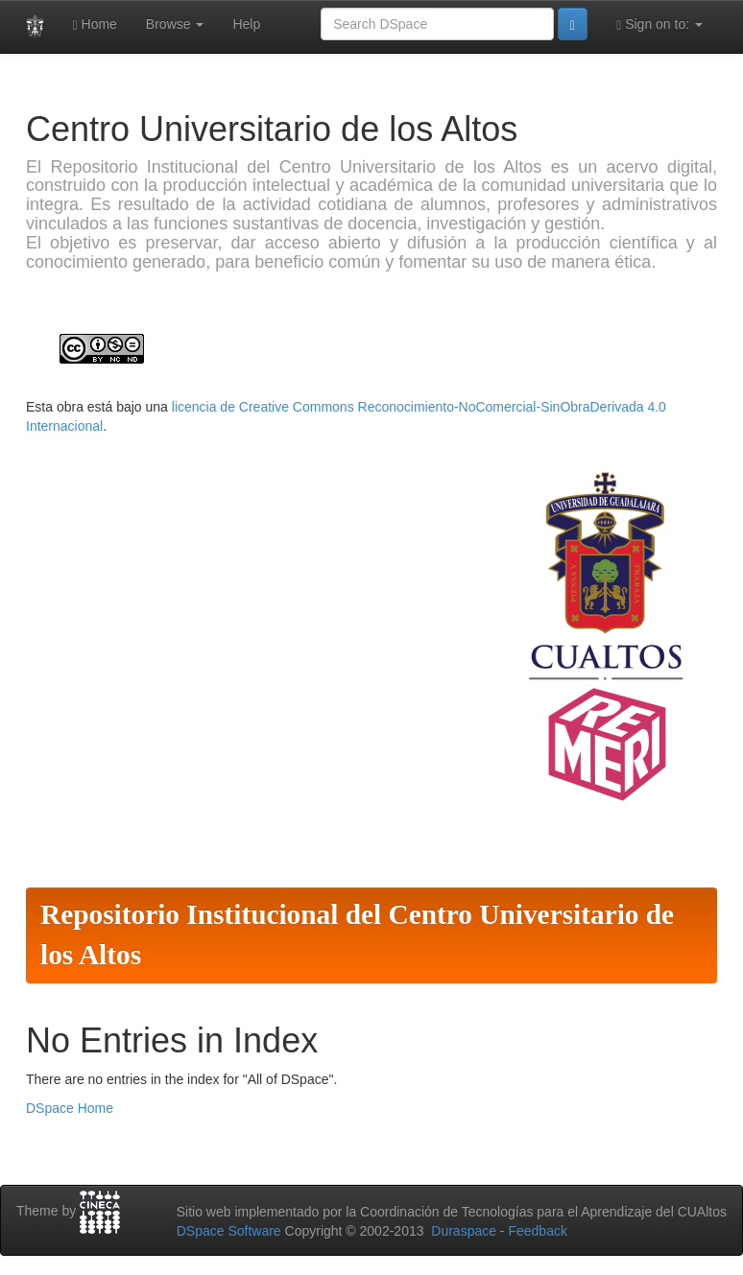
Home (95, 24)
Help (246, 24)
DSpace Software (229, 1231)
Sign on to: (659, 24)
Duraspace (463, 1231)
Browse (175, 24)
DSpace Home (69, 1108)
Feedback (537, 1231)
